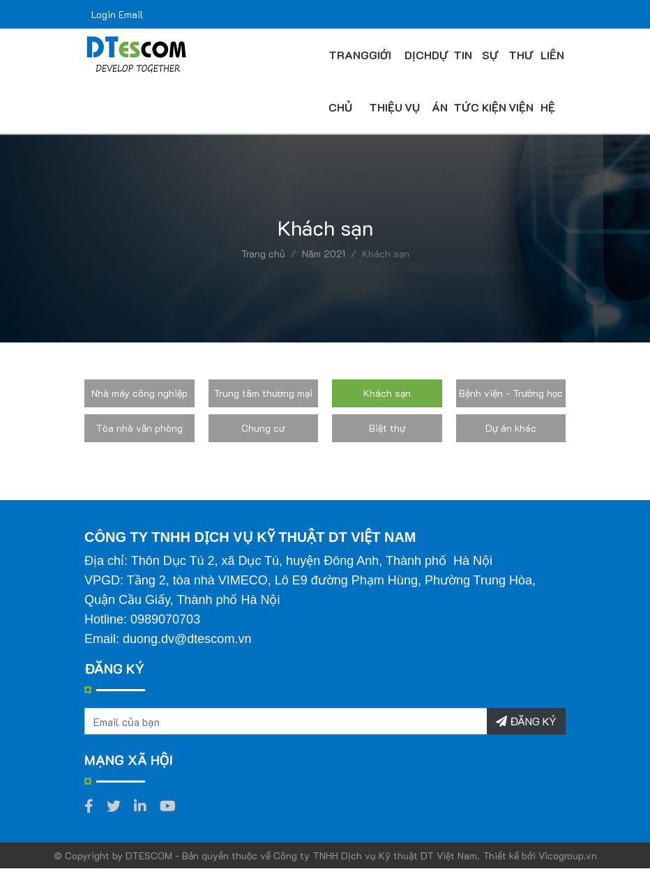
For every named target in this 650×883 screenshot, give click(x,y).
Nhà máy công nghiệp (139, 393)
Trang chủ (263, 253)
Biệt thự (387, 428)
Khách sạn (387, 393)
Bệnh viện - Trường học (511, 393)
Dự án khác (510, 428)
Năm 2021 (323, 253)
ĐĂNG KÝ (526, 721)
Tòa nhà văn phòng (139, 428)
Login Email (117, 14)
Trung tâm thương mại (262, 393)
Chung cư (263, 428)
